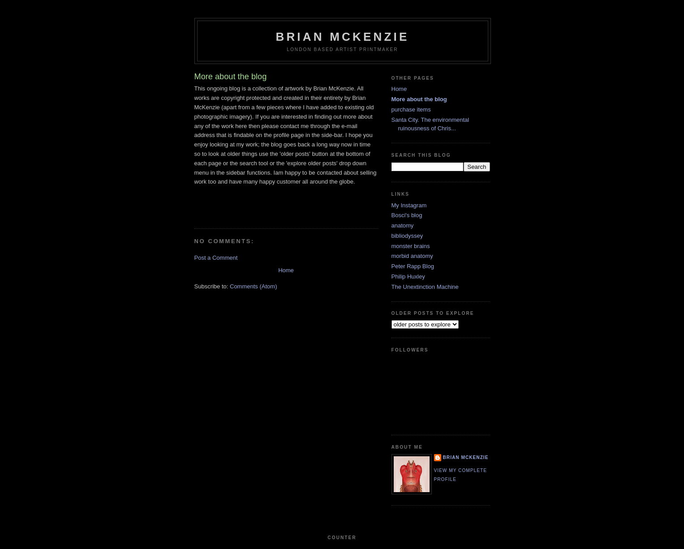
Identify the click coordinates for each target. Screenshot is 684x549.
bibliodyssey (407, 235)
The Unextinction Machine (425, 286)
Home (286, 270)
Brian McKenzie (342, 36)
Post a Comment (216, 257)
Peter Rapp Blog (412, 266)
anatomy (402, 225)
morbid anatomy (412, 256)
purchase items (411, 109)
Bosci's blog (406, 215)
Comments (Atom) (253, 286)
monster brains (410, 246)
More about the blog (419, 99)
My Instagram (409, 205)
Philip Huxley (408, 276)
